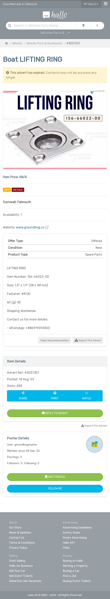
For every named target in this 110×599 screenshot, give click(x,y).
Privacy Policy (18, 547)
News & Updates (20, 532)
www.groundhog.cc (30, 227)
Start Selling (17, 560)
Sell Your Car (17, 571)
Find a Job (69, 576)
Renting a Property (75, 566)
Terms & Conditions (22, 542)
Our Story (15, 527)
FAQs (66, 547)
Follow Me (55, 488)
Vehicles (17, 43)
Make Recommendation (54, 340)
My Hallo (91, 4)
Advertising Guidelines (77, 527)
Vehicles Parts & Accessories (44, 43)
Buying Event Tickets (77, 581)
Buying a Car (71, 571)
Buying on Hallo (73, 560)
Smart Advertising (75, 537)
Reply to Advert (55, 413)
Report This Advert (88, 340)
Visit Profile (55, 477)
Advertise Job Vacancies (25, 581)
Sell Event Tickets (21, 576)
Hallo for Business (21, 566)
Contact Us (16, 537)
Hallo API (69, 542)
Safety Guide (71, 532)
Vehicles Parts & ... (55, 33)
